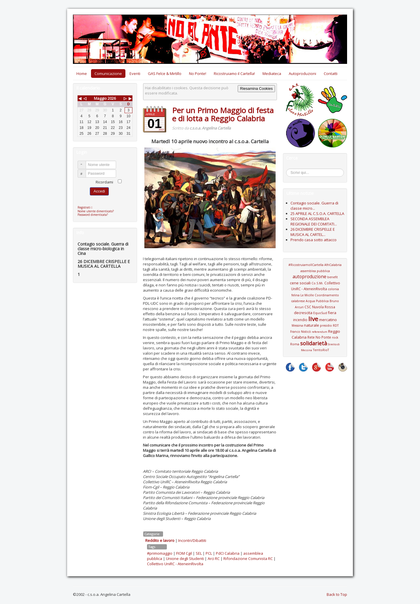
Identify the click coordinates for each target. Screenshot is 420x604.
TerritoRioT (321, 350)
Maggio (100, 98)
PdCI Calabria (227, 553)
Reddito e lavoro (159, 540)
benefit (332, 277)
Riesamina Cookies (256, 88)
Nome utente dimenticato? (96, 211)
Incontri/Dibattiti (192, 540)
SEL (199, 553)
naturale (311, 325)
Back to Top (337, 594)
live (313, 319)
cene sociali (300, 283)
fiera (332, 312)
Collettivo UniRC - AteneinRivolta (175, 563)
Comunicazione (108, 73)
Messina (297, 325)
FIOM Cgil (184, 553)
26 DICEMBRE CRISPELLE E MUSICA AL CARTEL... (312, 232)
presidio (326, 325)
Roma (294, 344)
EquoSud (320, 313)
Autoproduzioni (302, 73)
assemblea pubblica (315, 271)
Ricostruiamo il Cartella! (234, 73)
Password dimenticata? (93, 215)
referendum (319, 332)
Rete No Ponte (319, 337)
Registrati (86, 207)
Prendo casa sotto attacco (313, 239)
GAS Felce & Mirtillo (164, 73)
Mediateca (271, 73)
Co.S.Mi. (317, 283)
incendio (300, 319)
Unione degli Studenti (185, 558)
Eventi (135, 73)
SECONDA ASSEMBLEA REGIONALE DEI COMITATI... (313, 221)
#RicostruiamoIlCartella (305, 265)
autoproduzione (309, 276)
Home (81, 73)
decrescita (303, 312)
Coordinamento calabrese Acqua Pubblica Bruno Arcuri (315, 301)
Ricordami (104, 182)
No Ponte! (197, 73)
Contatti (330, 73)
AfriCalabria (333, 265)
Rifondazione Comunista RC (248, 558)
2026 (112, 98)
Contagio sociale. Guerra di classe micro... (314, 205)
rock (335, 337)
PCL (209, 553)
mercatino (328, 319)
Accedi (99, 191)
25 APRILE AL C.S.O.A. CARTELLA (317, 213)
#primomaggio (159, 553)
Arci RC (214, 558)
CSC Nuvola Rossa (319, 306)
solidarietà (313, 343)
